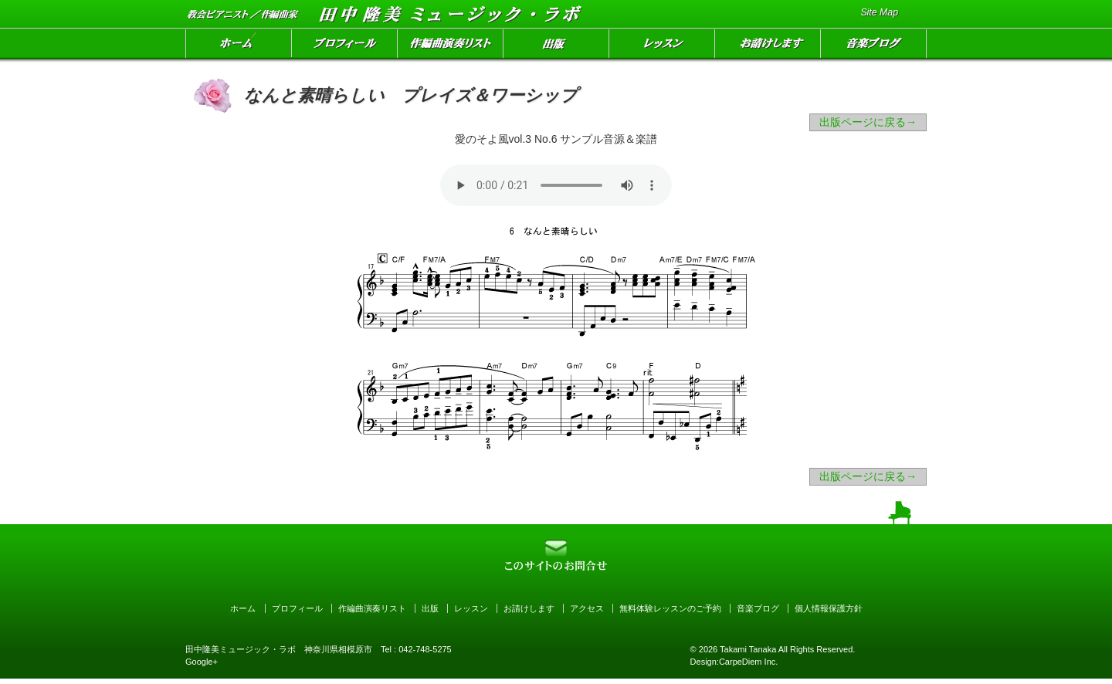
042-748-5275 (425, 649)
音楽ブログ (874, 46)
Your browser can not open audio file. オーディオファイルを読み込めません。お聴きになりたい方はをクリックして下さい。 (556, 185)
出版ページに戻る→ (868, 122)
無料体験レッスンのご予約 (670, 608)
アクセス (587, 608)
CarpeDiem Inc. (748, 661)
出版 (556, 46)
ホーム (238, 46)
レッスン (662, 46)
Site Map (879, 12)
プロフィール (345, 46)
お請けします (768, 46)
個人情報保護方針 (829, 608)
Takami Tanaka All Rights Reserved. (786, 649)
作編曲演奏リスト (450, 46)
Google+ (201, 661)
